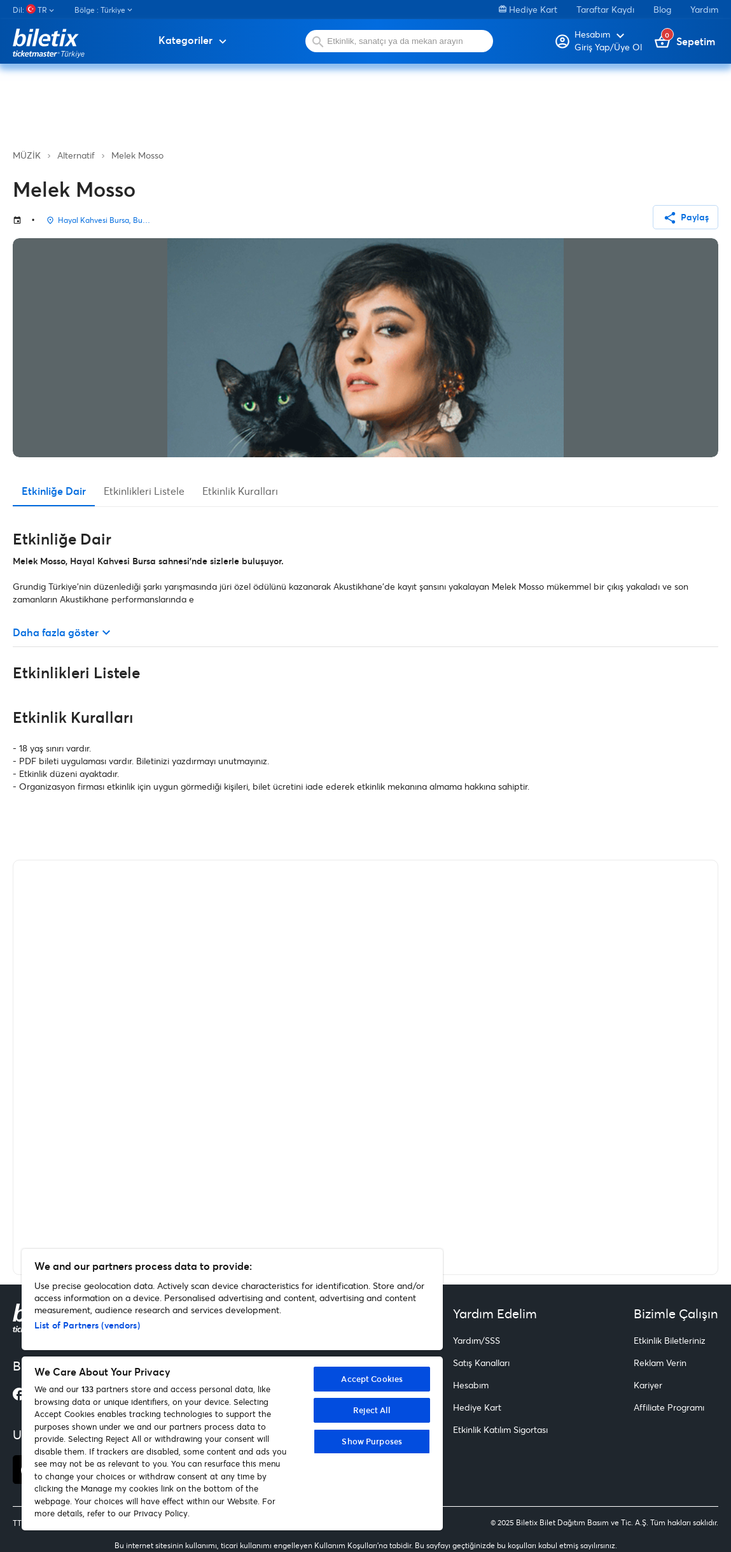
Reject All (372, 1410)
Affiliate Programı (669, 1407)
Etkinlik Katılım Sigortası (500, 1429)
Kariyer (648, 1385)
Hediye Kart (528, 9)
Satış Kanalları (481, 1362)
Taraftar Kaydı (605, 9)
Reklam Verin (660, 1362)
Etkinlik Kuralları (240, 490)
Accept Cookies (372, 1379)
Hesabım (471, 1385)
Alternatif (76, 155)
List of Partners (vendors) (87, 1325)
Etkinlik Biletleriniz (670, 1340)
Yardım (704, 9)
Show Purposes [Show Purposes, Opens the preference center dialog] (372, 1441)
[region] (232, 1390)
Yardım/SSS (476, 1340)
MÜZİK (27, 155)
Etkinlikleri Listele (144, 490)
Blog (662, 9)
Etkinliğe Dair (54, 490)
